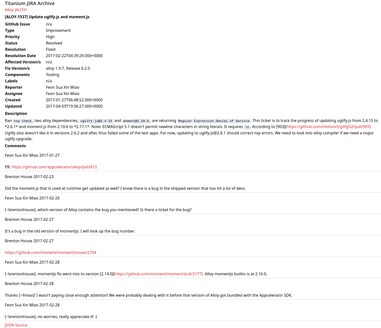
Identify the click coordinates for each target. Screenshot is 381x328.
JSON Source (16, 325)
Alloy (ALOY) (15, 9)
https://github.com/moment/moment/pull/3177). (159, 273)
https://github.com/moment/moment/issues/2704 (50, 252)
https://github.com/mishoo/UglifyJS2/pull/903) (328, 126)
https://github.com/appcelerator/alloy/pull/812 (54, 167)
